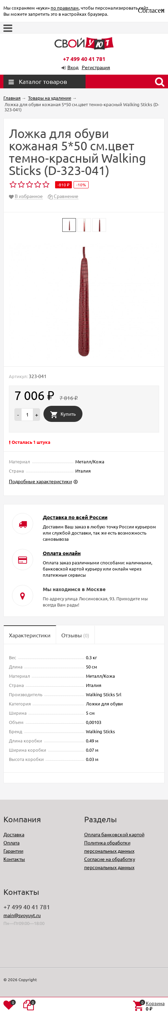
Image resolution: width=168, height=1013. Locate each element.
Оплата (11, 842)
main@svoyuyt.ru (22, 915)
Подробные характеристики (40, 481)
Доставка (13, 834)
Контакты (14, 859)
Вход (72, 67)
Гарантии (13, 851)
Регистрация (96, 67)
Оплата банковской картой (114, 834)
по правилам (65, 8)
